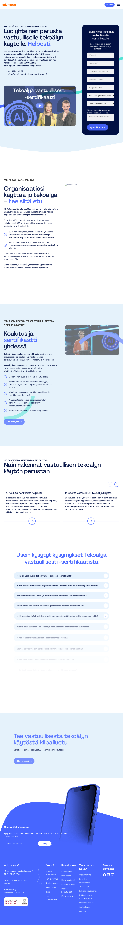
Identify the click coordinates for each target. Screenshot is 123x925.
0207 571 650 (13, 874)
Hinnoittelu (51, 887)
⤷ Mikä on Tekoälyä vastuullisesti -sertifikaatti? (25, 85)
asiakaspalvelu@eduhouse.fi (20, 871)
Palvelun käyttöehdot (88, 891)
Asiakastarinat (52, 883)
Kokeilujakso (66, 871)
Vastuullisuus (84, 907)
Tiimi (48, 892)
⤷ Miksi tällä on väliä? (13, 82)
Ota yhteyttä (85, 874)
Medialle (82, 911)
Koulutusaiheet (68, 880)
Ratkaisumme (52, 879)
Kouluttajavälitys (68, 896)
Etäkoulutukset (68, 884)
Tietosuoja (84, 886)
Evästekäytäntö (86, 902)
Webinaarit (66, 875)
